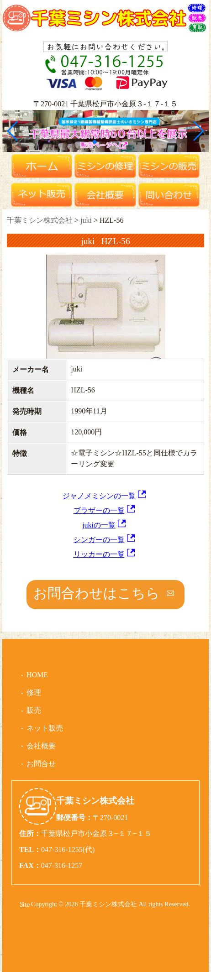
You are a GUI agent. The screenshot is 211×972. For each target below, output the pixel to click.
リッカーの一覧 (99, 554)
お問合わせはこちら (96, 593)
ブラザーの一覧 (99, 510)
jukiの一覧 (99, 525)
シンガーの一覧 (99, 539)
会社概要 (41, 746)
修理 (33, 692)
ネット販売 (44, 728)
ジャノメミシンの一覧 (99, 496)
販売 (33, 710)
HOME (37, 675)
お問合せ (41, 764)
